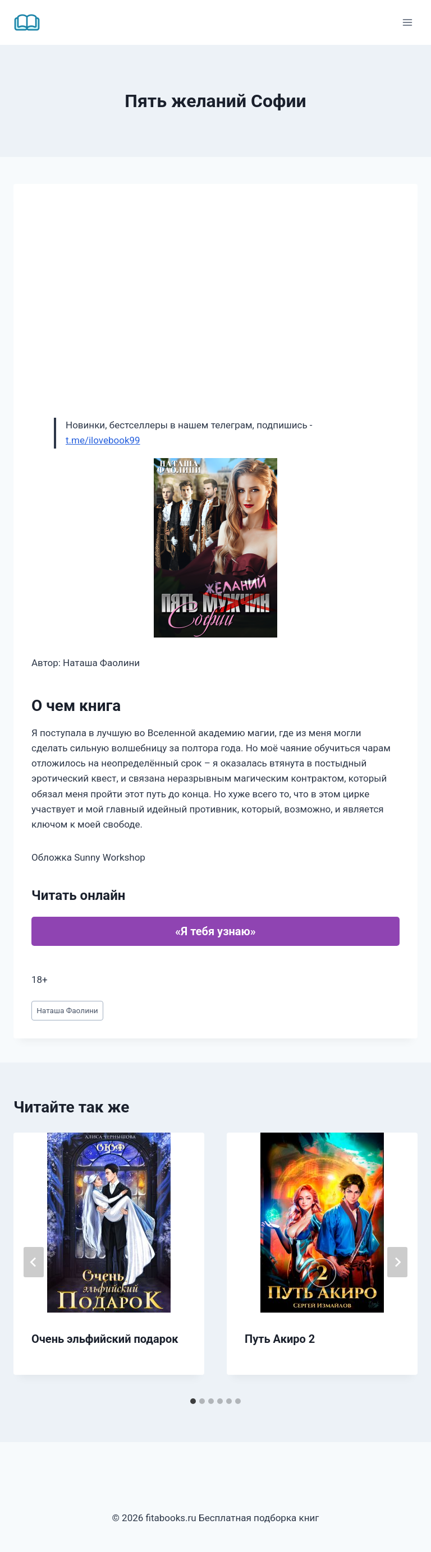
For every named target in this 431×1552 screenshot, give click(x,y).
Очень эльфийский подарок (104, 1339)
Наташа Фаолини (67, 1010)
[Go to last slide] (34, 1262)
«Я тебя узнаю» (215, 931)
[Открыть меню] (407, 22)
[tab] (193, 1401)
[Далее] (397, 1262)
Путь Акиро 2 (280, 1339)
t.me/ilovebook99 (103, 440)
